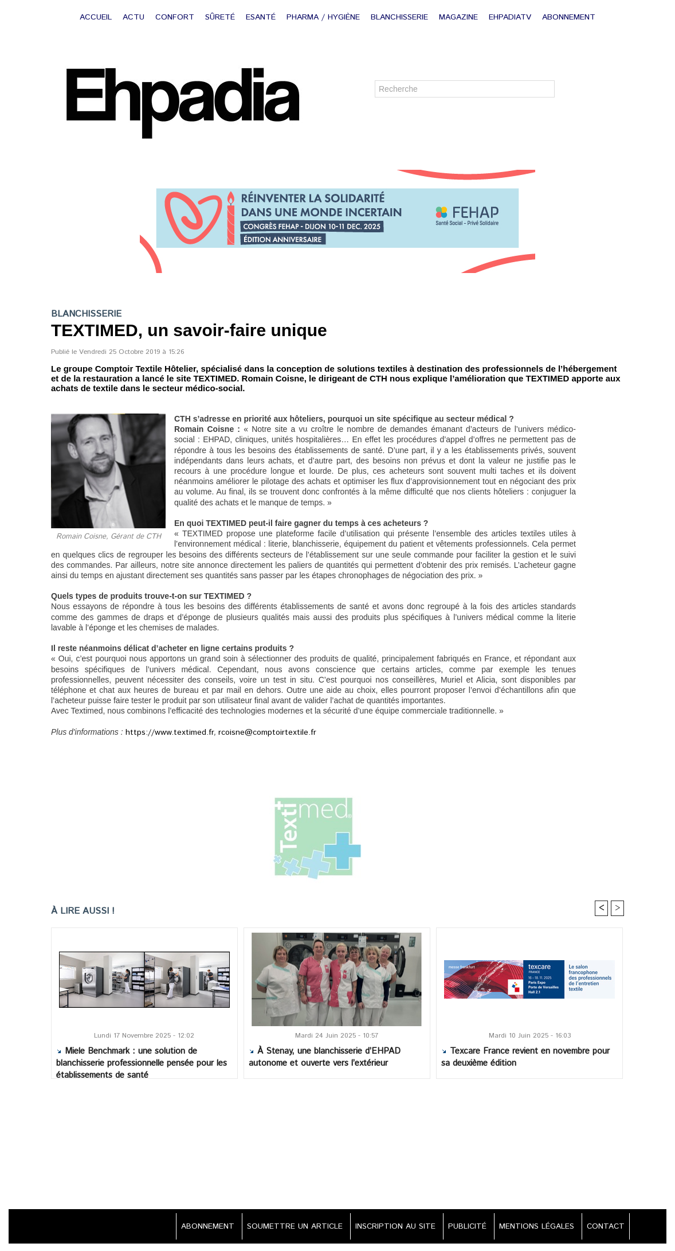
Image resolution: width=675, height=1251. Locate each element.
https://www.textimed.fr (164, 732)
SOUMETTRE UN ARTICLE (283, 1227)
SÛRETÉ (221, 17)
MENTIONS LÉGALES (533, 1227)
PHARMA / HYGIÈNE (325, 17)
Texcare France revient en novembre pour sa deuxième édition (525, 1058)
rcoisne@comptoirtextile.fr (252, 732)
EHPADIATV (511, 17)
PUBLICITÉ (461, 1227)
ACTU (135, 17)
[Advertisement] (337, 1146)
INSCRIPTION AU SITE (387, 1227)
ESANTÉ (262, 17)
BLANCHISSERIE (401, 17)
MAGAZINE (460, 17)
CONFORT (176, 17)
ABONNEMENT (568, 17)
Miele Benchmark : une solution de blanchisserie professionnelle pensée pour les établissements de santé (141, 1060)
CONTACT (603, 1227)
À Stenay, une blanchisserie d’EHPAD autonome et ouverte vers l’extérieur (325, 1058)
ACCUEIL (97, 17)
